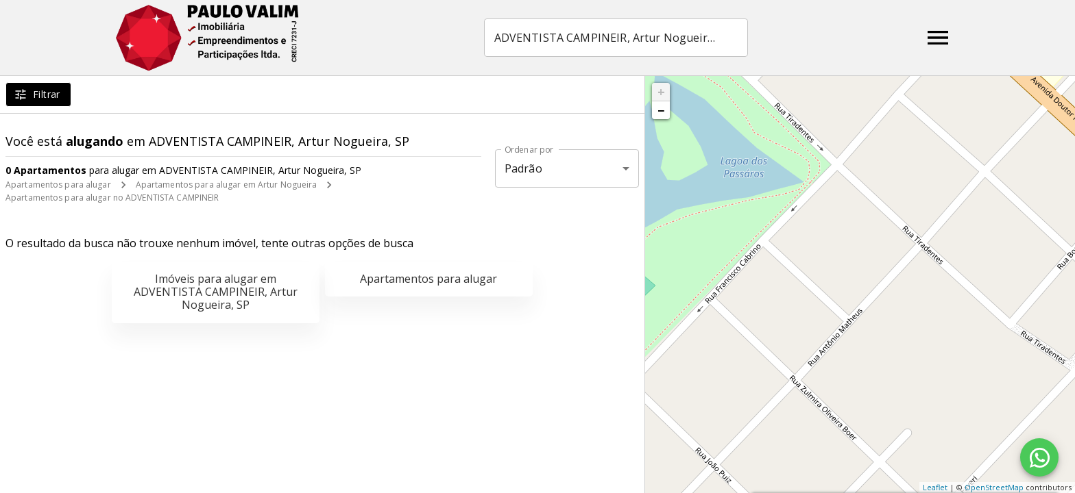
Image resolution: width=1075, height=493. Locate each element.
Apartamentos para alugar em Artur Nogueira (226, 184)
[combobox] (616, 37)
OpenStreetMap (994, 487)
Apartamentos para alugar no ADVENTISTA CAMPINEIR (112, 197)
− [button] (660, 110)
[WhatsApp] (1039, 457)
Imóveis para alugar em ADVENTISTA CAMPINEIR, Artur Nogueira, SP (216, 291)
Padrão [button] (523, 168)
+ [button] (661, 92)
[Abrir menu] (938, 38)
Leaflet (935, 487)
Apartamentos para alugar (58, 184)
